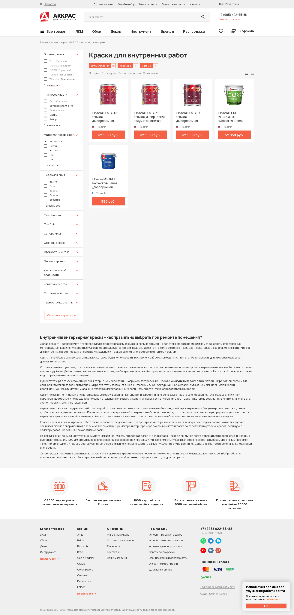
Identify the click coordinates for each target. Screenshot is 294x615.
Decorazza (84, 581)
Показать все (52, 85)
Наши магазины (117, 558)
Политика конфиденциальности (217, 587)
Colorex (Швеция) (57, 65)
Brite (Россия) (55, 61)
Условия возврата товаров (166, 540)
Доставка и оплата (103, 4)
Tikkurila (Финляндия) (60, 79)
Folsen (81, 587)
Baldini (81, 540)
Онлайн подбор (126, 4)
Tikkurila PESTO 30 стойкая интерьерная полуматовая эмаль (149, 117)
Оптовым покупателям (121, 540)
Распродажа (194, 31)
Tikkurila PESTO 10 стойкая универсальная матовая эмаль (104, 117)
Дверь (50, 114)
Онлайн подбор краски (163, 563)
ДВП (49, 159)
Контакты (195, 4)
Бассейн (52, 190)
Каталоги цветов (148, 4)
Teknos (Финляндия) (59, 74)
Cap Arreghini (85, 558)
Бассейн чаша (55, 101)
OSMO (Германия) (57, 70)
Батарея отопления (59, 105)
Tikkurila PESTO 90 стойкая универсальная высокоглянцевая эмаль (188, 117)
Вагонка (51, 150)
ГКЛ (49, 155)
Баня (50, 186)
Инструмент (141, 31)
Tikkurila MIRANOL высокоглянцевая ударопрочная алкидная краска (104, 183)
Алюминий (53, 141)
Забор (50, 119)
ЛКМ (79, 31)
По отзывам (150, 73)
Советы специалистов (173, 4)
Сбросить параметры (61, 315)
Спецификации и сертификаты (168, 558)
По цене (94, 73)
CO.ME (81, 563)
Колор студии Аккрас (58, 17)
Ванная (51, 195)
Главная (44, 42)
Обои (96, 31)
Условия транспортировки (165, 546)
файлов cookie (273, 599)
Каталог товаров (59, 42)
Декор (115, 31)
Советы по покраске (162, 552)
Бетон (50, 146)
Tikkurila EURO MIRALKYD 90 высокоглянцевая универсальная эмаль (233, 117)
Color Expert (85, 569)
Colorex (82, 575)
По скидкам (109, 73)
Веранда (52, 199)
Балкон (51, 181)
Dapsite (223, 593)
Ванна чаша (54, 110)
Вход (221, 4)
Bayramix (82, 546)
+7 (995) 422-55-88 (233, 15)
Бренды (167, 31)
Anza (80, 534)
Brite (80, 552)
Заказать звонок (229, 19)
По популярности (129, 73)
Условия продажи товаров (165, 534)
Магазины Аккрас (118, 534)
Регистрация (232, 4)
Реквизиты (113, 546)
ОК (266, 606)
